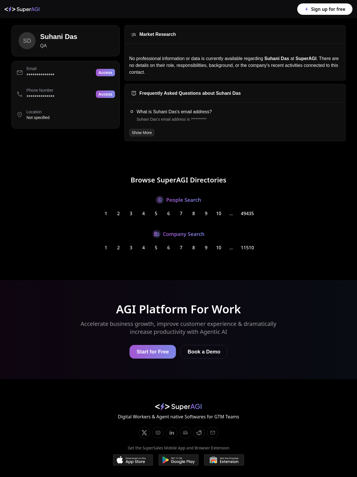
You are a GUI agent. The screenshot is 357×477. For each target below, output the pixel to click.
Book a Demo (204, 352)
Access (105, 72)
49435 (247, 213)
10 (218, 213)
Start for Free (153, 352)
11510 (247, 247)
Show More (142, 132)
